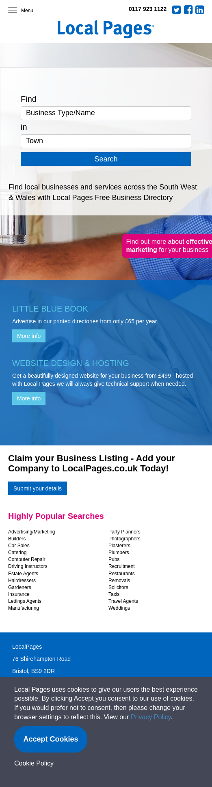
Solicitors (118, 587)
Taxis (113, 594)
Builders (17, 539)
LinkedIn (200, 10)
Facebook (188, 10)
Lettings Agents (24, 601)
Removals (119, 580)
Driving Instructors (28, 566)
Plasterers (119, 545)
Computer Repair (26, 559)
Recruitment (121, 566)
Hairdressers (22, 580)
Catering (17, 552)
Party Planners (124, 532)
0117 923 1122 (148, 9)
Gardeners (19, 587)
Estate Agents (23, 573)
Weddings (119, 608)
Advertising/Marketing (31, 532)
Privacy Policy (151, 717)
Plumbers (118, 552)
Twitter (177, 10)
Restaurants (121, 573)
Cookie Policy (34, 763)
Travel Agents (123, 601)
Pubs (113, 559)
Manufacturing (23, 608)
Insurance (19, 594)
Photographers (124, 539)
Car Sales (19, 545)
